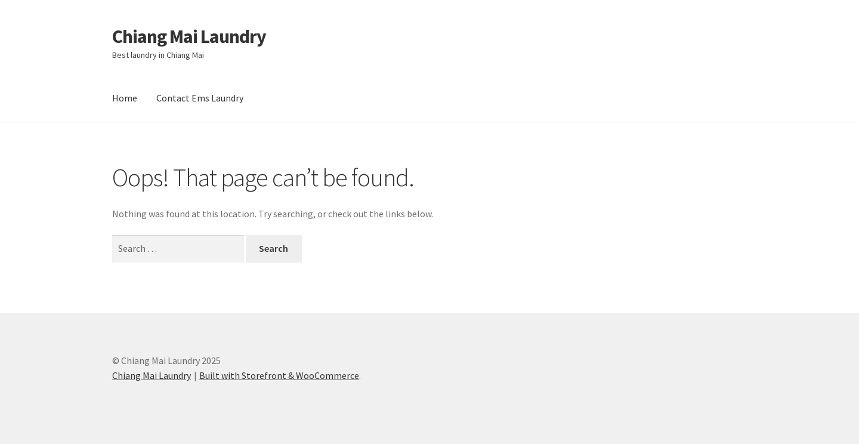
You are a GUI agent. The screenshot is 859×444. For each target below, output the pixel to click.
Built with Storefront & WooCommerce (279, 375)
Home (124, 98)
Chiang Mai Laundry (189, 36)
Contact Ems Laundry (199, 98)
